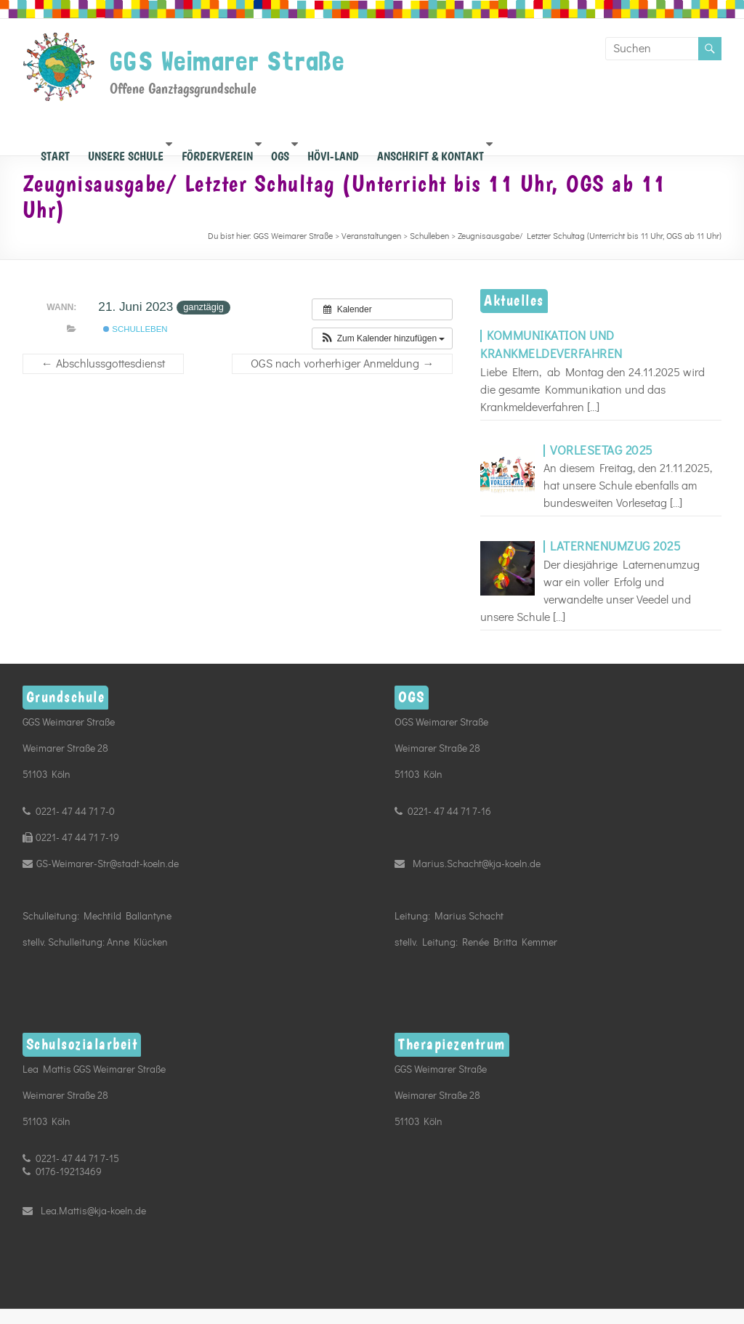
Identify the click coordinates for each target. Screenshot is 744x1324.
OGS (280, 152)
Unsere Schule (125, 152)
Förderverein (217, 152)
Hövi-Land (333, 152)
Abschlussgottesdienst (103, 364)
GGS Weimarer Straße (227, 61)
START (55, 152)
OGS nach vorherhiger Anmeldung (342, 364)
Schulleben (135, 329)
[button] (382, 338)
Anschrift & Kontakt (430, 152)
